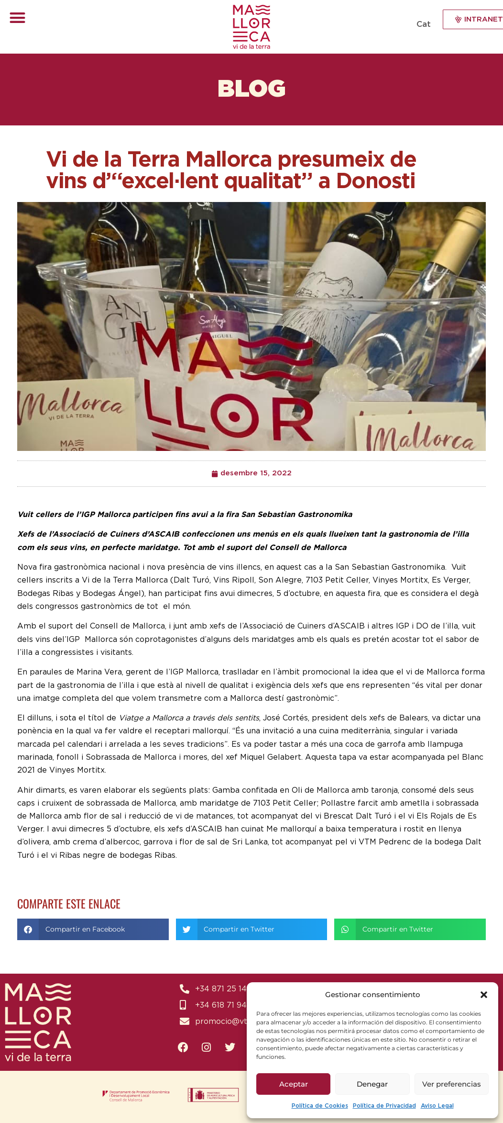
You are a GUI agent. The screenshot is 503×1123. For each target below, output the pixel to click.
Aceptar (293, 1084)
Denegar (372, 1084)
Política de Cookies (320, 1106)
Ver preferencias (451, 1084)
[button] (484, 994)
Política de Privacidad (384, 1106)
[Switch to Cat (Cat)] (422, 24)
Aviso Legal (437, 1106)
